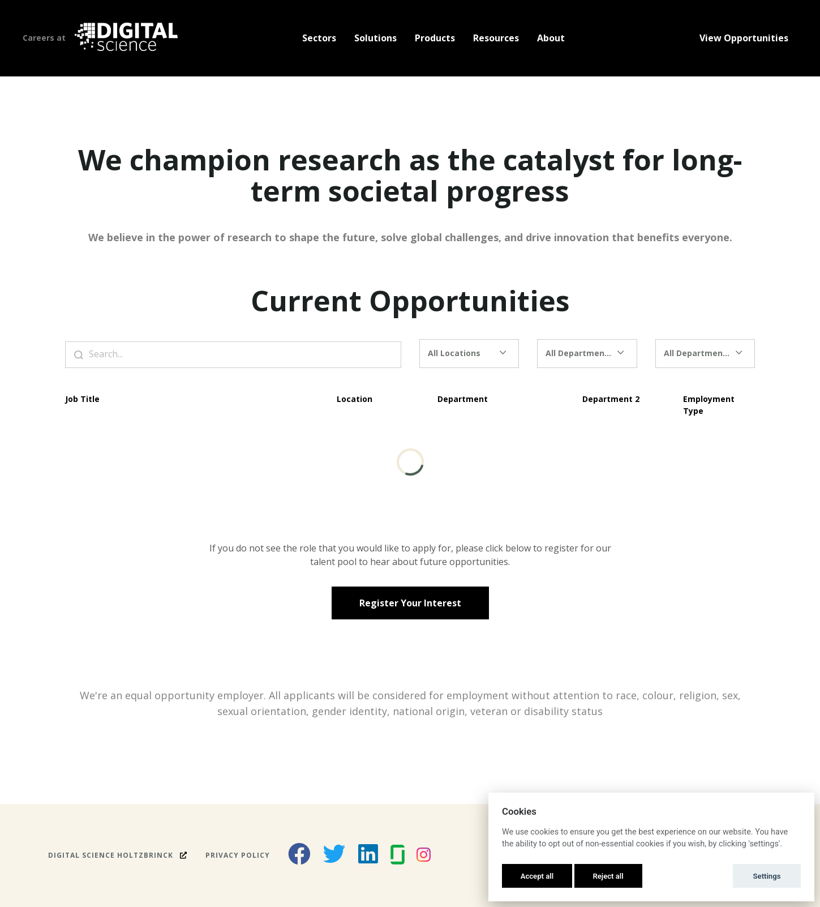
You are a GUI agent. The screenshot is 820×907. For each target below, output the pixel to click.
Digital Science (117, 855)
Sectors (319, 38)
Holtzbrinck (146, 855)
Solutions (375, 38)
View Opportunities (743, 38)
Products (435, 38)
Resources (496, 38)
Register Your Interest (410, 603)
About (551, 38)
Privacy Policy (237, 855)
